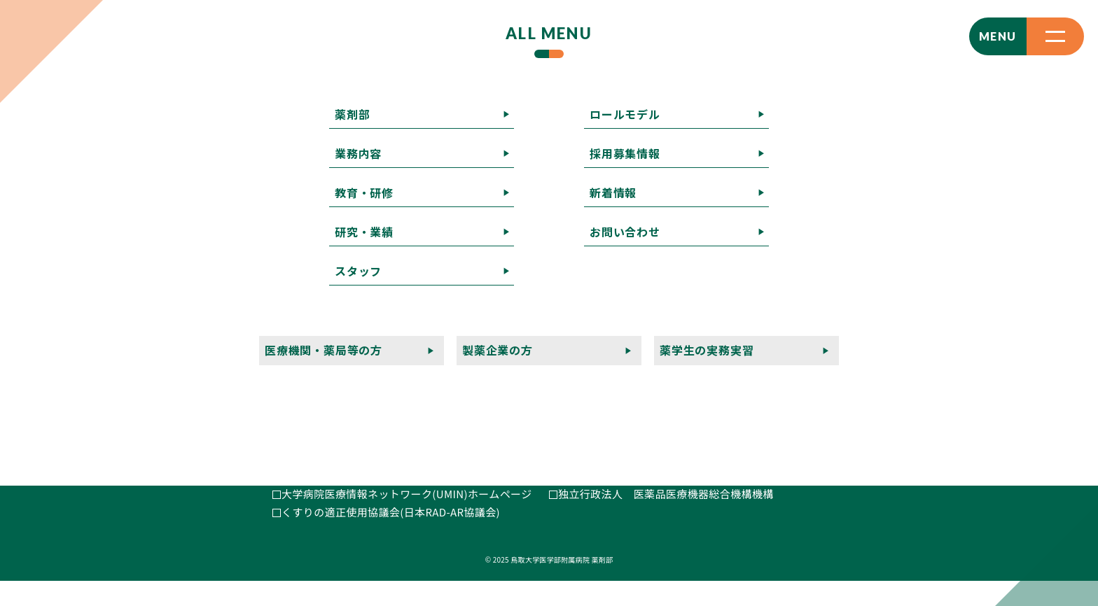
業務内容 (610, 280)
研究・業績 (773, 280)
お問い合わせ (821, 298)
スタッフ (851, 280)
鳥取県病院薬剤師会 (330, 500)
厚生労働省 (585, 500)
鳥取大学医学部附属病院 (341, 483)
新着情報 (738, 298)
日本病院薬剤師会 (601, 483)
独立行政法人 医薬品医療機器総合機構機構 (666, 519)
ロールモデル (559, 298)
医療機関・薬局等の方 (580, 316)
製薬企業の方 (697, 316)
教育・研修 (689, 280)
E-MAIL (302, 348)
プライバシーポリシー (580, 335)
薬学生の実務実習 (802, 316)
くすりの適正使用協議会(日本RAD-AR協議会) (391, 536)
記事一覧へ (28, 128)
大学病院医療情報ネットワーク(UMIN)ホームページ (407, 519)
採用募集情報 (653, 298)
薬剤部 (543, 280)
